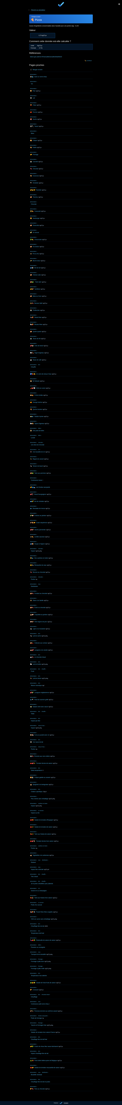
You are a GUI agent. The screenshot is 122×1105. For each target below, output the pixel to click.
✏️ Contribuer (88, 61)
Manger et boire (36, 16)
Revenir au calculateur (36, 10)
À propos (66, 1103)
